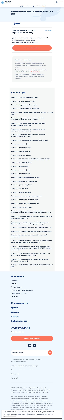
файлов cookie (48, 414)
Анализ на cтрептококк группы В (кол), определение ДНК (31, 231)
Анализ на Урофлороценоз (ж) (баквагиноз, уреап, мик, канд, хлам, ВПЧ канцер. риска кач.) (30, 254)
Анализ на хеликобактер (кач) (21, 207)
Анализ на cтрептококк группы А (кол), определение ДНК (31, 227)
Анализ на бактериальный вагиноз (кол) (25, 177)
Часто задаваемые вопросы (22, 290)
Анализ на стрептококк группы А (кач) (24, 200)
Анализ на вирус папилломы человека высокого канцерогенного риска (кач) (28, 135)
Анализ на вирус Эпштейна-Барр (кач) (24, 97)
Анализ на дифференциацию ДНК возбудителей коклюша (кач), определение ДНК (31, 217)
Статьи (15, 316)
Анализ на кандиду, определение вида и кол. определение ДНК (32, 265)
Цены (14, 307)
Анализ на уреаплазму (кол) (21, 155)
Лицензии (15, 280)
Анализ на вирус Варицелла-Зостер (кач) (25, 108)
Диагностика (36, 6)
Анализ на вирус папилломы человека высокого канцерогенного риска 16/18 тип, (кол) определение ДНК (31, 212)
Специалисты (19, 303)
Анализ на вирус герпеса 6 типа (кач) (24, 105)
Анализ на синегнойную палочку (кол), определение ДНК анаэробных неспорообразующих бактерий (29, 223)
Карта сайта (15, 378)
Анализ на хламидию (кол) (20, 170)
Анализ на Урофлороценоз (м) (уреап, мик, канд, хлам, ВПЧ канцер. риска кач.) (30, 260)
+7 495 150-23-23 (35, 71)
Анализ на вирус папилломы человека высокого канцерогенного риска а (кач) (28, 124)
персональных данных (9, 416)
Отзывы (14, 284)
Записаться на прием (32, 48)
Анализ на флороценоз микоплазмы (24, 181)
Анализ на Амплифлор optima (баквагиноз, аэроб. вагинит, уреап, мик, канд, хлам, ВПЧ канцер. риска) (31, 241)
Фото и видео (16, 287)
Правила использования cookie (22, 370)
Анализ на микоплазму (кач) (21, 147)
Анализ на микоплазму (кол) (21, 173)
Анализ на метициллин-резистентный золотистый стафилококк (29, 236)
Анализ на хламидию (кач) (20, 144)
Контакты (14, 297)
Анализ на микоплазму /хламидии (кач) (25, 203)
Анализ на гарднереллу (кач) (21, 162)
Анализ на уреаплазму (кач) (21, 151)
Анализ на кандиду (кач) (19, 188)
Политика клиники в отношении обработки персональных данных (26, 361)
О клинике (17, 276)
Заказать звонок (17, 332)
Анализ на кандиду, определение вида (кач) (26, 196)
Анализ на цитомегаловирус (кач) (23, 101)
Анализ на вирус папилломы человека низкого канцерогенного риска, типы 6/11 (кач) (27, 119)
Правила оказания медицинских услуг (24, 366)
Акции (44, 6)
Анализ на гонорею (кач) (19, 166)
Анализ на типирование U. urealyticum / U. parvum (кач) (30, 159)
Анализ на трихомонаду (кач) (21, 185)
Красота (28, 6)
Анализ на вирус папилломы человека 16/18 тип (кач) (29, 140)
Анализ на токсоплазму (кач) (21, 192)
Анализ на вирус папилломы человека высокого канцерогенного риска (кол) (28, 130)
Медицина (21, 6)
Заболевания (19, 321)
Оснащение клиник (18, 293)
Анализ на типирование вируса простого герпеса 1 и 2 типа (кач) (32, 113)
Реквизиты (15, 374)
